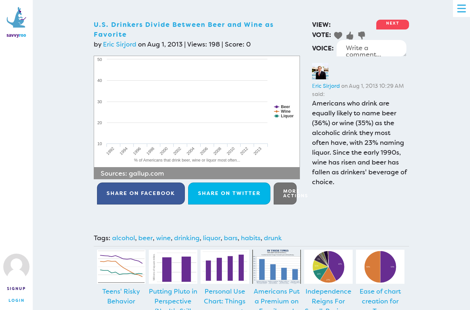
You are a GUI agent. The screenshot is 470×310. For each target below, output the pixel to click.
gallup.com (146, 173)
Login (17, 300)
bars (231, 238)
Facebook (141, 193)
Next (392, 23)
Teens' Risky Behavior (121, 296)
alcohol (123, 238)
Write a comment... (371, 48)
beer (145, 238)
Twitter (229, 193)
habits (251, 238)
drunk (273, 238)
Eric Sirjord (119, 44)
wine (163, 238)
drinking (187, 238)
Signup (16, 288)
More (290, 193)
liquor (212, 238)
